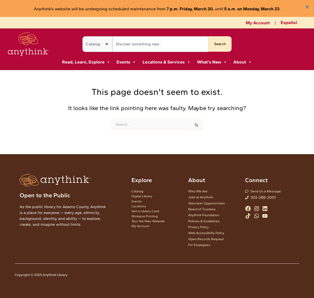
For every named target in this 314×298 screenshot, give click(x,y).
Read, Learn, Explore (86, 62)
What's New (212, 62)
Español (289, 22)
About (242, 62)
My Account (258, 22)
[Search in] (97, 44)
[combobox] (160, 44)
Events (126, 62)
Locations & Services (167, 62)
